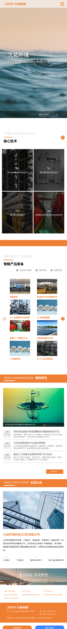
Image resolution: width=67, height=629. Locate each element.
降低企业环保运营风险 (11, 598)
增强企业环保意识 (9, 591)
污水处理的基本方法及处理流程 (29, 443)
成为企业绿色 (26, 591)
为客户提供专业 (48, 591)
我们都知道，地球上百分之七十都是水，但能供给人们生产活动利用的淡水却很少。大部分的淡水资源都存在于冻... (37, 436)
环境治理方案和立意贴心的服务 (53, 594)
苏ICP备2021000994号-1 (45, 618)
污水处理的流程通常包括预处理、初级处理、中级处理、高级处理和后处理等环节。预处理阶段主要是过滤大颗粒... (37, 447)
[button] (63, 318)
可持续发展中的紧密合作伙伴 (31, 594)
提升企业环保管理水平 (11, 594)
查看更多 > (54, 471)
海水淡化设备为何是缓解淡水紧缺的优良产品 (36, 431)
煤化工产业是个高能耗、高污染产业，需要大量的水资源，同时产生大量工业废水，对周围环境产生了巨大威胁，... (37, 458)
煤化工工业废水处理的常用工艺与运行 (32, 454)
